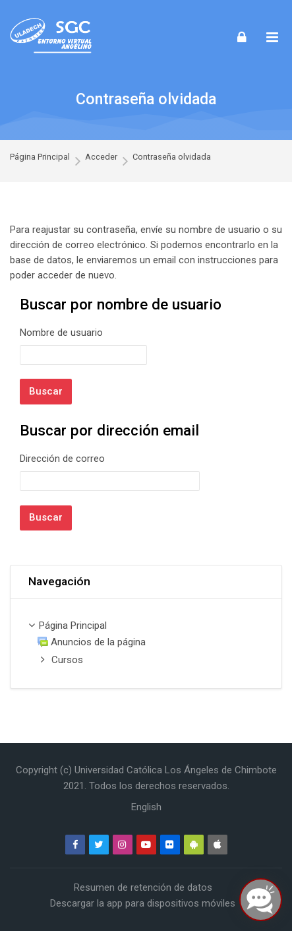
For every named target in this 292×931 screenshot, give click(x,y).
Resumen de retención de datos (143, 887)
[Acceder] (241, 36)
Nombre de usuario (61, 332)
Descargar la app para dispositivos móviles (142, 903)
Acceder (101, 157)
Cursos (67, 660)
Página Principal (40, 157)
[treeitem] (146, 643)
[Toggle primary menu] (272, 37)
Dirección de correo (62, 459)
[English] (146, 807)
